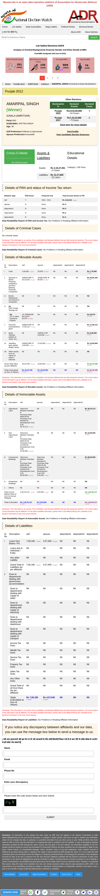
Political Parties (68, 27)
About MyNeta (91, 32)
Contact (54, 874)
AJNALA (45, 84)
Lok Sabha (16, 27)
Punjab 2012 (19, 84)
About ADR (76, 32)
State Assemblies (33, 27)
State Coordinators (39, 874)
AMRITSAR (33, 84)
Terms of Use (66, 874)
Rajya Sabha (51, 27)
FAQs (78, 874)
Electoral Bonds (86, 27)
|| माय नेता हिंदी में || (9, 32)
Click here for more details (73, 125)
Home (5, 27)
